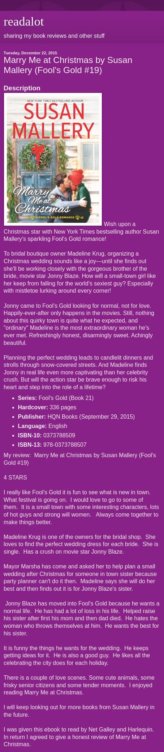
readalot (24, 21)
